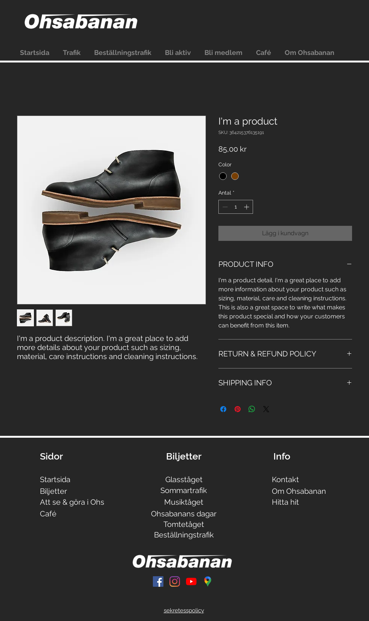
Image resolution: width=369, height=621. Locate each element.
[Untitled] (208, 581)
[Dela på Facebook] (223, 409)
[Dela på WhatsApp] (251, 409)
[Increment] (247, 206)
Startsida (55, 479)
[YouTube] (191, 581)
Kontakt (285, 479)
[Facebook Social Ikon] (158, 581)
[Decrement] (224, 206)
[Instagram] (174, 581)
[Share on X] (266, 409)
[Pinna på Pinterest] (237, 409)
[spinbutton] (235, 206)
